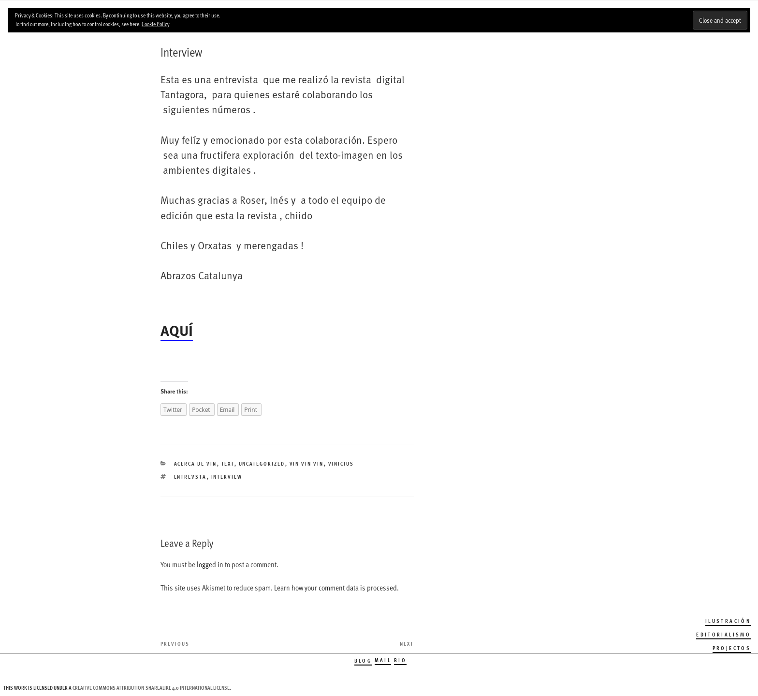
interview (227, 476)
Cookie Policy (155, 23)
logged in (210, 564)
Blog (363, 660)
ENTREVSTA (190, 476)
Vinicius (341, 463)
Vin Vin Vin (307, 463)
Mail (383, 660)
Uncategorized (262, 463)
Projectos (732, 648)
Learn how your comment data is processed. (336, 587)
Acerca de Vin (195, 463)
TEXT (227, 463)
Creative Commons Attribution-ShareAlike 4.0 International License (151, 687)
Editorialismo (723, 634)
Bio (400, 660)
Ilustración (728, 621)
